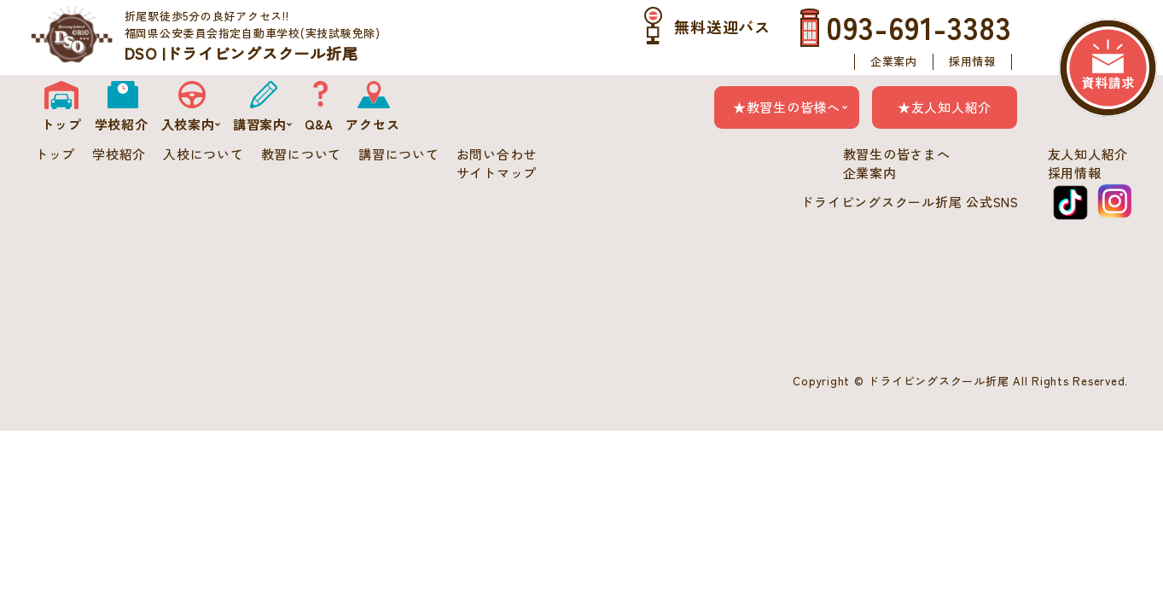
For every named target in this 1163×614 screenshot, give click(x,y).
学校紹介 (121, 124)
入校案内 (190, 124)
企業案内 (893, 61)
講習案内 (262, 124)
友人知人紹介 (1088, 154)
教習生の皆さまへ (897, 154)
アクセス (372, 124)
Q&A (319, 124)
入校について (203, 154)
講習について (398, 154)
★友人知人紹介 (944, 107)
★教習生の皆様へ (786, 107)
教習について (301, 154)
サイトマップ (497, 173)
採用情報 (972, 61)
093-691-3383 (919, 26)
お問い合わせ (497, 154)
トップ (61, 124)
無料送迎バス (722, 26)
